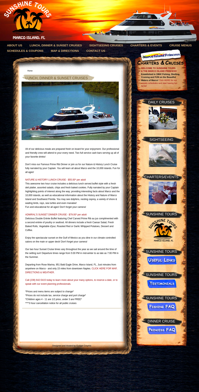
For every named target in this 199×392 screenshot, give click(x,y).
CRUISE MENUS (180, 45)
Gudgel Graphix (83, 345)
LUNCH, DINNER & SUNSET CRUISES (56, 45)
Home (30, 71)
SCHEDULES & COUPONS (25, 50)
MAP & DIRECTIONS (65, 50)
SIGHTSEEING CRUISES (106, 45)
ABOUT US (14, 45)
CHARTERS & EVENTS (146, 45)
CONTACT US (95, 50)
